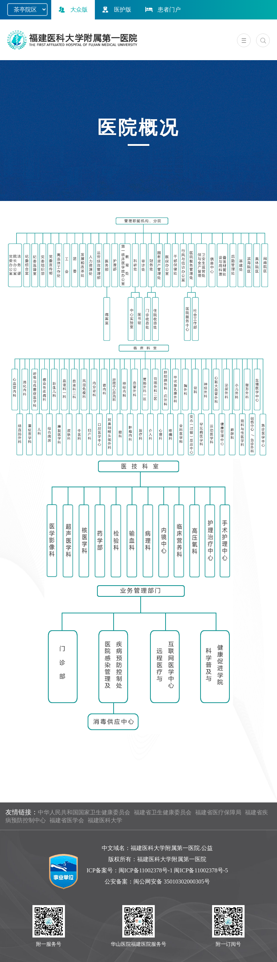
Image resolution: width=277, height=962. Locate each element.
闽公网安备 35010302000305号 (171, 881)
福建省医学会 (66, 820)
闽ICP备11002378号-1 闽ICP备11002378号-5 (173, 870)
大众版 (72, 9)
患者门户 (162, 9)
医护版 (115, 9)
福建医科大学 (105, 820)
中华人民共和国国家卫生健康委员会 (84, 812)
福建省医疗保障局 (218, 812)
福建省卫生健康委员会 (163, 812)
